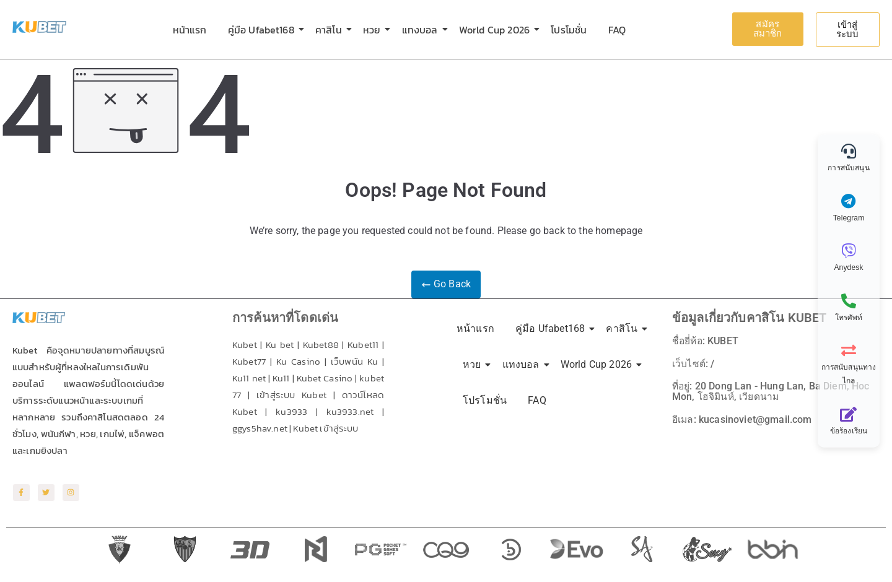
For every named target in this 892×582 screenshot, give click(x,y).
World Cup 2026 (496, 29)
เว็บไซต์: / (693, 363)
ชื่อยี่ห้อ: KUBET (706, 341)
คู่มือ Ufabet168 (263, 29)
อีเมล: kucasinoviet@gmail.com (742, 417)
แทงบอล (422, 29)
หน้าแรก (190, 29)
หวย (374, 29)
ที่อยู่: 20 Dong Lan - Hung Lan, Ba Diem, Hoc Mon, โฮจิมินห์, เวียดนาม (771, 390)
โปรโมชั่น (569, 29)
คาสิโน (330, 29)
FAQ (617, 29)
